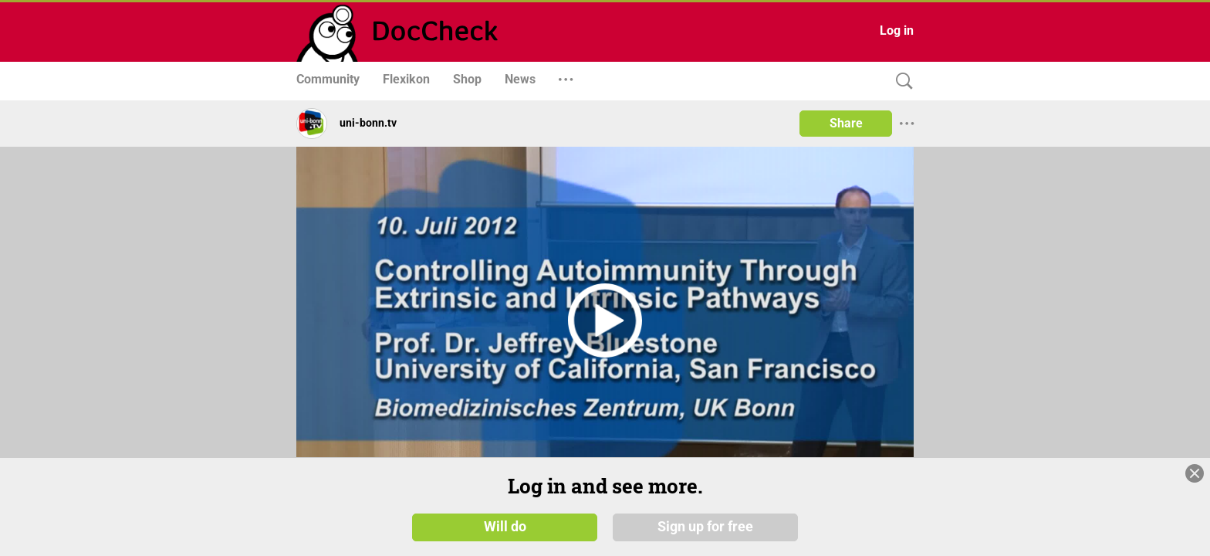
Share (846, 123)
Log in (897, 30)
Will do (505, 526)
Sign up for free (705, 526)
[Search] (900, 81)
